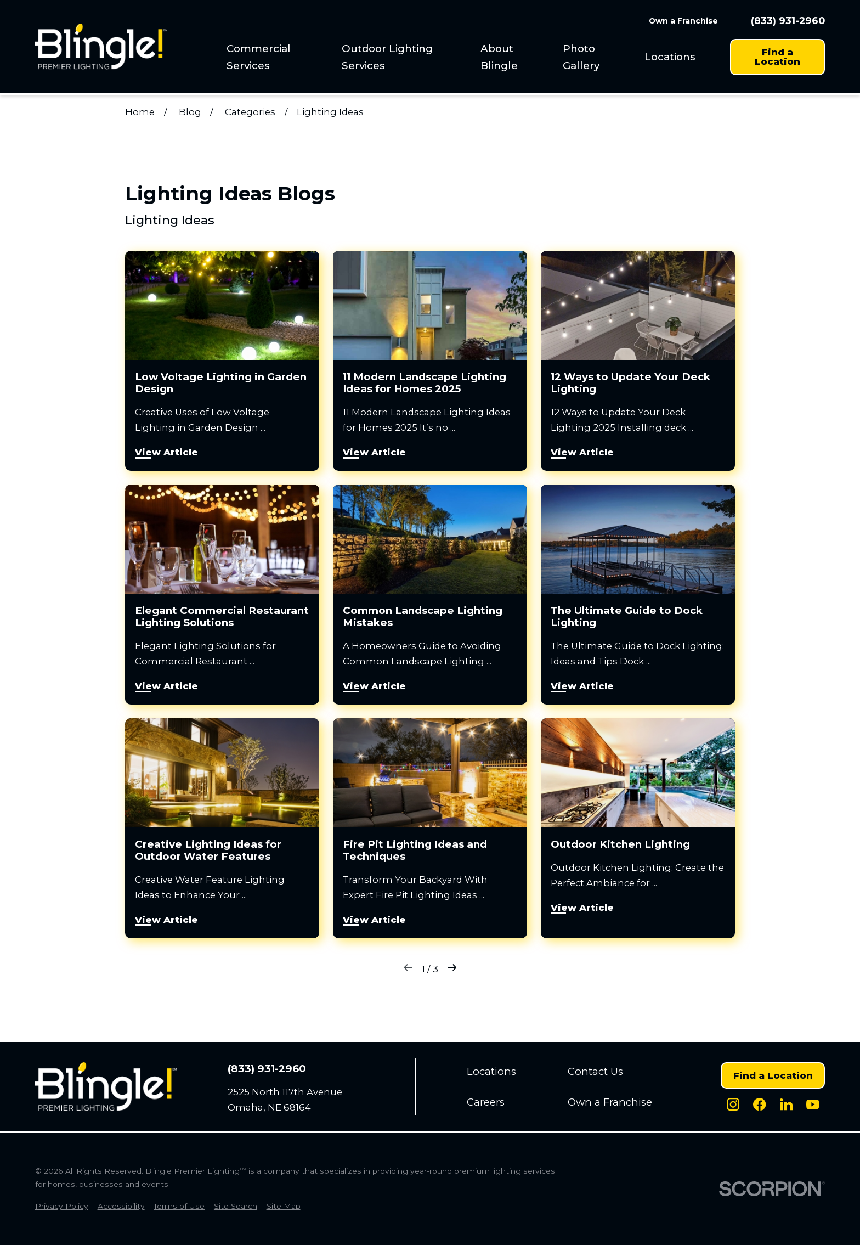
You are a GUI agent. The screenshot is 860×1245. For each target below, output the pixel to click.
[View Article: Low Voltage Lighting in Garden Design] (222, 361)
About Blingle (499, 57)
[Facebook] (759, 1104)
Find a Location (777, 57)
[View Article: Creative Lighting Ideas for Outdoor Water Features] (222, 828)
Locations (669, 56)
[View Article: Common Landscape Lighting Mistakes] (430, 595)
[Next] (452, 969)
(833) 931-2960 (788, 21)
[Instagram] (733, 1104)
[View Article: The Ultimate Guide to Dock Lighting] (638, 595)
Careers (486, 1102)
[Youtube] (812, 1104)
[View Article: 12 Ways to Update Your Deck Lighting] (638, 361)
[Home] (101, 46)
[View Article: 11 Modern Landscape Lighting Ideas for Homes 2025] (430, 361)
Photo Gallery (581, 57)
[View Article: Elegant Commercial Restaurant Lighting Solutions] (222, 595)
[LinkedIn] (786, 1104)
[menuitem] (275, 57)
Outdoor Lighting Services (387, 57)
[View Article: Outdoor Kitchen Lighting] (638, 828)
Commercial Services (259, 57)
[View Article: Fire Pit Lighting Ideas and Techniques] (430, 828)
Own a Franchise (683, 20)
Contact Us (595, 1071)
